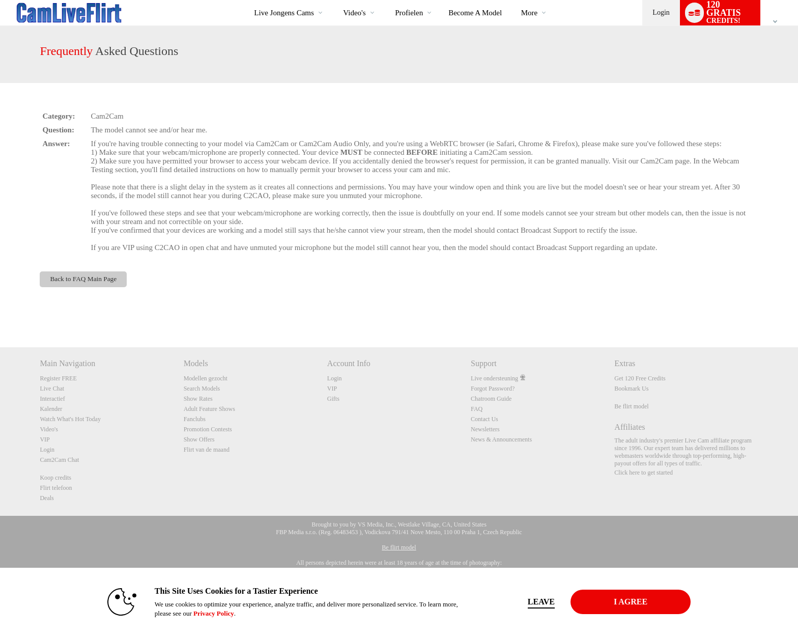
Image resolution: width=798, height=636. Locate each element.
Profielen (409, 13)
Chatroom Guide (491, 398)
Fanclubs (195, 419)
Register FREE (58, 378)
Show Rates (198, 398)
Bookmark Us (631, 388)
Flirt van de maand (207, 449)
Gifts (333, 398)
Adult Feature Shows (209, 408)
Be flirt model (631, 406)
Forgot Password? (493, 388)
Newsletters (485, 429)
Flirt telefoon (56, 487)
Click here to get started (643, 472)
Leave (541, 601)
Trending (334, 0)
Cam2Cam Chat (59, 459)
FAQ (476, 408)
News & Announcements (501, 439)
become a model (475, 13)
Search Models (202, 388)
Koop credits (55, 477)
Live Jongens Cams (284, 13)
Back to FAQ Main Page (83, 279)
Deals (46, 498)
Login (660, 12)
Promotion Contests (208, 429)
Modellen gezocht (205, 378)
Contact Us (484, 419)
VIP (44, 439)
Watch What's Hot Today (70, 419)
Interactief (52, 398)
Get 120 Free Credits (639, 378)
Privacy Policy (213, 613)
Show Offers (199, 439)
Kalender (51, 408)
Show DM (0, 309)
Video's (354, 13)
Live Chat (52, 388)
